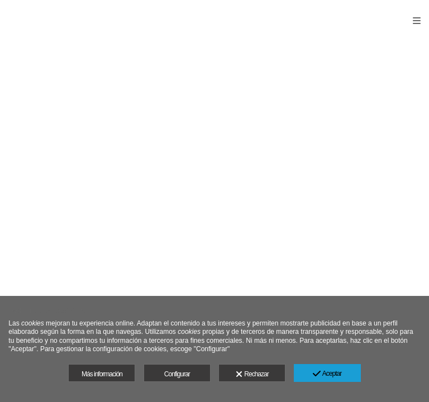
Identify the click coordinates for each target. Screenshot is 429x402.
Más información (102, 374)
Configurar (177, 374)
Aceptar (327, 374)
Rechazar (252, 374)
